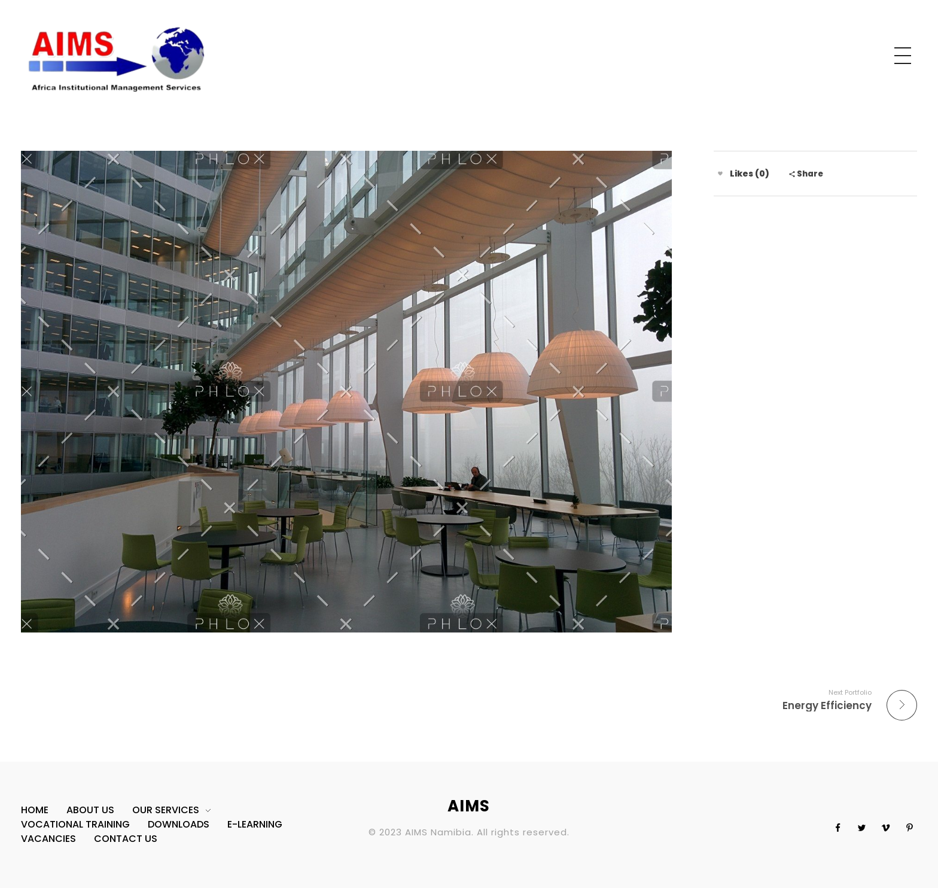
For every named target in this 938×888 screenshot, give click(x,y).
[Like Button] (720, 173)
